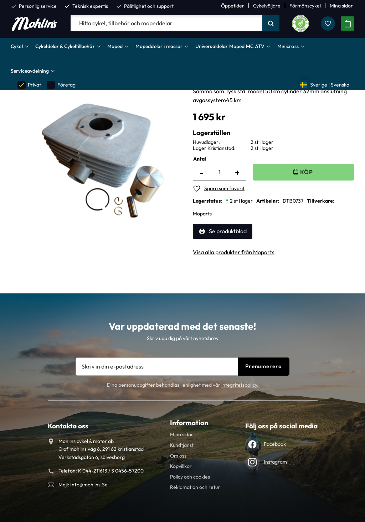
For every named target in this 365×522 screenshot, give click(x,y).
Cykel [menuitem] (17, 46)
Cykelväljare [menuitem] (267, 5)
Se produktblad (228, 231)
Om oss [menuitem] (178, 456)
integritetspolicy (239, 385)
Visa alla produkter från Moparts (233, 252)
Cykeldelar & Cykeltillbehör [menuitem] (65, 46)
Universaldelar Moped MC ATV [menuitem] (230, 46)
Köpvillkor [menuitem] (181, 466)
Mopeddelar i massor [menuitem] (159, 46)
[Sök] (270, 23)
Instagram (275, 462)
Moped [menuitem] (115, 46)
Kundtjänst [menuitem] (182, 445)
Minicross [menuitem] (288, 46)
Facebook (275, 444)
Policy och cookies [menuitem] (190, 477)
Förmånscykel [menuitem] (305, 5)
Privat (29, 85)
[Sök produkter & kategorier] (166, 23)
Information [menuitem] (189, 422)
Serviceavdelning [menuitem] (30, 71)
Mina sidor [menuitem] (341, 5)
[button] (328, 23)
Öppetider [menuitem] (232, 5)
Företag (61, 85)
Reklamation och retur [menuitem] (195, 487)
